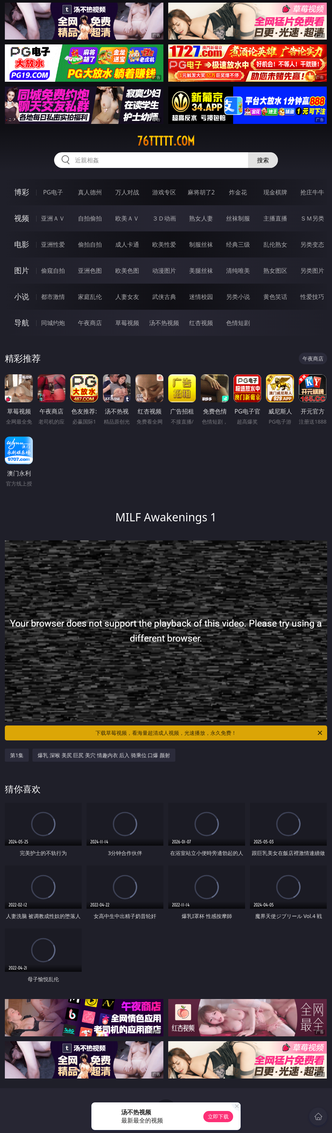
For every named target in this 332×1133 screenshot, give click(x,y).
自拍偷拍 (90, 218)
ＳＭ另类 (312, 218)
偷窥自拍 (53, 270)
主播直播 (275, 218)
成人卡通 (127, 244)
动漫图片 (164, 270)
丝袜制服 (238, 218)
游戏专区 (164, 192)
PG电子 (53, 192)
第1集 (17, 755)
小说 (21, 296)
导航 (21, 323)
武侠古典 (164, 297)
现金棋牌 (275, 192)
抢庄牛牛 (312, 192)
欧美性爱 (164, 244)
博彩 (21, 192)
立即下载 (218, 1116)
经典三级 (238, 244)
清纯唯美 (238, 270)
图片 (21, 270)
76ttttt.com (166, 141)
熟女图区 (275, 270)
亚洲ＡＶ (53, 218)
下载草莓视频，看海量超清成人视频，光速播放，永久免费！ (209, 732)
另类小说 (238, 297)
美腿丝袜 (201, 270)
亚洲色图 (90, 270)
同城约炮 (53, 323)
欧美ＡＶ (127, 218)
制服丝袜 (201, 244)
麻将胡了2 (201, 192)
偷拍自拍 (90, 244)
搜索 (263, 160)
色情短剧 (238, 323)
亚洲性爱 (53, 244)
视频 (21, 218)
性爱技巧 (312, 297)
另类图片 (312, 270)
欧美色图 (127, 270)
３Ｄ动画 (164, 218)
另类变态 (312, 244)
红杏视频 (201, 323)
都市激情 (53, 297)
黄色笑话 (275, 297)
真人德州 (90, 192)
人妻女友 (127, 297)
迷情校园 (201, 297)
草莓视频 (127, 323)
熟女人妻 (201, 218)
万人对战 (127, 192)
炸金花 (238, 192)
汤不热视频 (164, 323)
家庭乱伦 (90, 297)
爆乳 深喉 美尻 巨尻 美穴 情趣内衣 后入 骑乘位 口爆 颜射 (104, 755)
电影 (21, 244)
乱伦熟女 (275, 244)
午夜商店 (90, 323)
